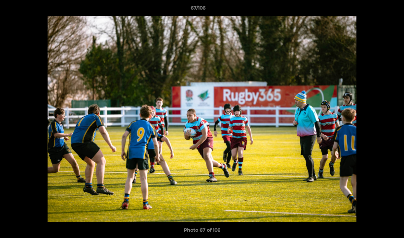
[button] (376, 10)
